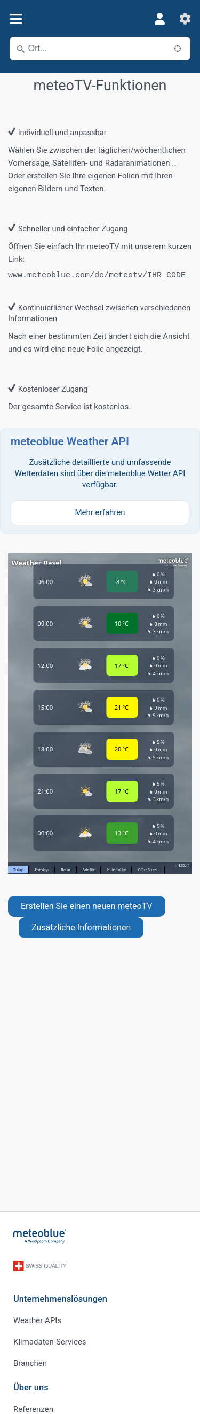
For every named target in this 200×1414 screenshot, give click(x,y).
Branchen (30, 1363)
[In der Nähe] (177, 48)
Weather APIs (37, 1320)
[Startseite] (40, 1236)
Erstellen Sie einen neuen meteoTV (87, 906)
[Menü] (15, 19)
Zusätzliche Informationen (81, 927)
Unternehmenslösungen (60, 1299)
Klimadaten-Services (49, 1342)
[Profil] (159, 19)
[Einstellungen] (185, 19)
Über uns (31, 1387)
